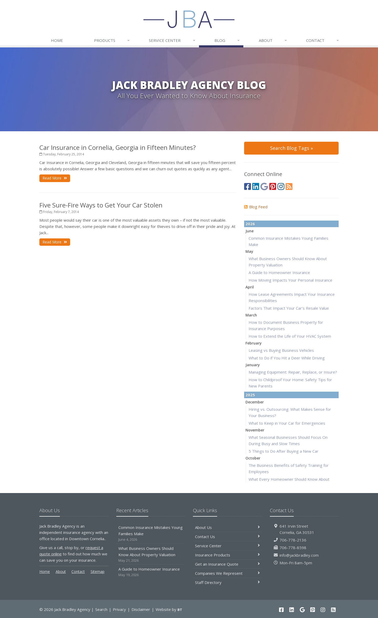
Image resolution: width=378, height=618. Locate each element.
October (252, 458)
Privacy (119, 609)
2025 (250, 394)
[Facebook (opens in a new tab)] (247, 186)
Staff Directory (227, 582)
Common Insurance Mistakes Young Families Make (150, 533)
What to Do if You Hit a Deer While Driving (287, 357)
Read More (55, 178)
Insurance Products (227, 554)
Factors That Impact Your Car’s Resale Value (289, 308)
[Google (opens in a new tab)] (264, 186)
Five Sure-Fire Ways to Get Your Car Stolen (100, 205)
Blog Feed (255, 206)
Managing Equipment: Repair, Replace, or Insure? (293, 372)
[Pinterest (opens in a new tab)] (272, 186)
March (251, 315)
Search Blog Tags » (291, 148)
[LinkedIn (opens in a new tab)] (255, 186)
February (253, 343)
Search (101, 609)
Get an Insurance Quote (227, 564)
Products (112, 40)
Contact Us (227, 536)
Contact (322, 40)
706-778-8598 (293, 547)
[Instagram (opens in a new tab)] (280, 186)
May (249, 251)
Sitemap (97, 571)
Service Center (172, 40)
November (254, 430)
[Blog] (289, 186)
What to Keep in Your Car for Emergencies (287, 423)
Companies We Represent (227, 573)
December (254, 402)
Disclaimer (141, 609)
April (249, 287)
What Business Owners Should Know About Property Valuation (150, 554)
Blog (227, 40)
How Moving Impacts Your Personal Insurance (290, 280)
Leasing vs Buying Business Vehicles (281, 350)
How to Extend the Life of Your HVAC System (290, 336)
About (273, 40)
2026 (250, 223)
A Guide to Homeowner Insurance (279, 272)
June (249, 230)
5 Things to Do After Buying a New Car (283, 451)
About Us (227, 527)
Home (57, 40)
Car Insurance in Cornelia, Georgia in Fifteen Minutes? (117, 147)
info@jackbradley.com (299, 555)
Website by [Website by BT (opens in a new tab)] (169, 609)
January (252, 364)
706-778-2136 (293, 540)
